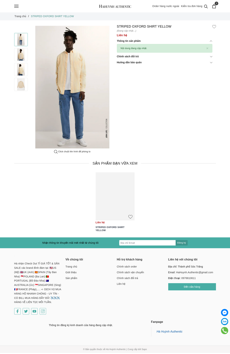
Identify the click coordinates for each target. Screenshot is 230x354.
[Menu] (16, 6)
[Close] (207, 49)
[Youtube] (34, 312)
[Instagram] (43, 312)
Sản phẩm (71, 279)
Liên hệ (121, 285)
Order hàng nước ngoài (165, 6)
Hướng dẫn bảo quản (164, 63)
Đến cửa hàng (192, 287)
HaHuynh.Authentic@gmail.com (194, 273)
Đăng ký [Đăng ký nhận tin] (181, 243)
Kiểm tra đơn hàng (191, 6)
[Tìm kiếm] (206, 7)
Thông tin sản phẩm (164, 42)
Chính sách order (127, 267)
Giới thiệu (71, 273)
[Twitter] (26, 312)
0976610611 (188, 279)
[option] (72, 88)
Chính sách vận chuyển (130, 273)
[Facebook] (17, 312)
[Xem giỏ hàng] (214, 7)
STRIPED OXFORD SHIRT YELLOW (110, 230)
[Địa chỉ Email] (147, 244)
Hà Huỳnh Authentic (170, 332)
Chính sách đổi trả (164, 57)
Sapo (144, 350)
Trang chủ (71, 267)
